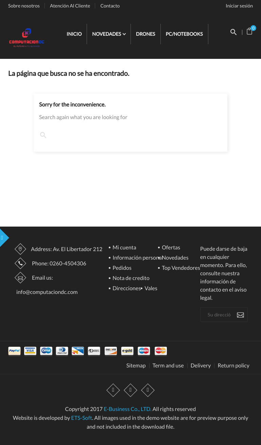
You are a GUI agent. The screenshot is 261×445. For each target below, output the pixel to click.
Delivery (201, 365)
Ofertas (170, 248)
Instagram (148, 390)
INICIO (74, 34)
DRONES (145, 34)
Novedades (175, 258)
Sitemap (136, 365)
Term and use (168, 365)
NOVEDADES (107, 34)
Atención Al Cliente (70, 6)
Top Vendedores (180, 268)
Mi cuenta (123, 248)
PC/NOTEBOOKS (184, 34)
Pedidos (121, 268)
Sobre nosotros (24, 6)
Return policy (233, 365)
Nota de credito (130, 278)
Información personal (137, 258)
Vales (150, 289)
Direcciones (126, 289)
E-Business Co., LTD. (127, 409)
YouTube (130, 390)
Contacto (110, 6)
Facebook (113, 390)
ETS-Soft (81, 418)
